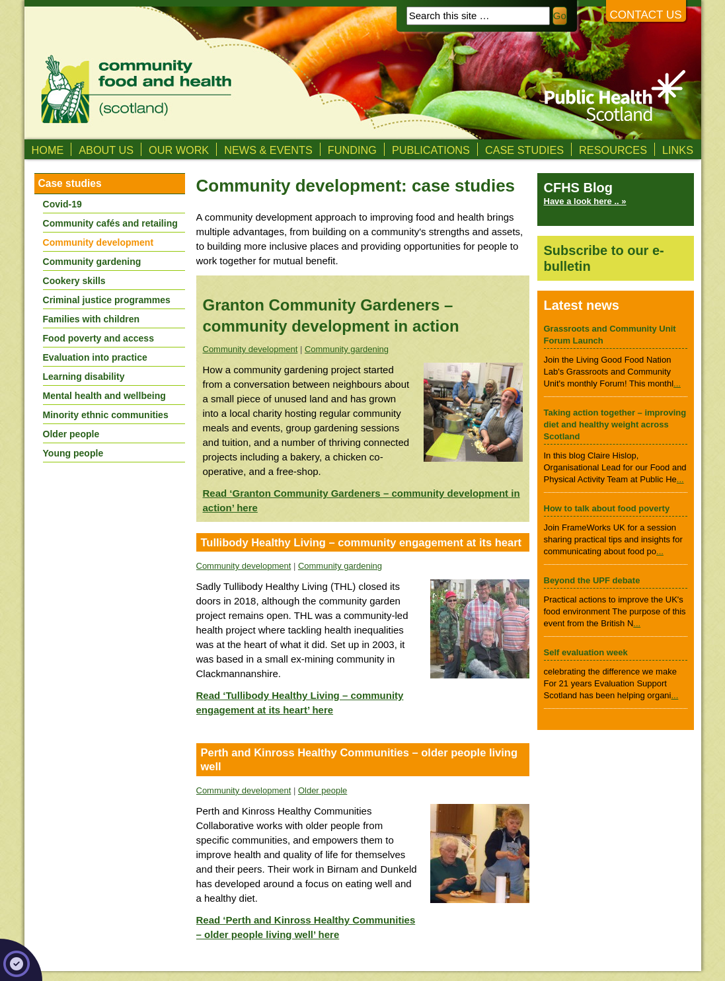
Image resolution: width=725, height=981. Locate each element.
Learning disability (84, 376)
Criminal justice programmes (107, 300)
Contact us (646, 15)
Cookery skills (74, 280)
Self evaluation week (586, 652)
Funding (352, 150)
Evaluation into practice (95, 357)
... (677, 383)
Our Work (179, 150)
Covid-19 (62, 204)
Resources (613, 150)
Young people (73, 453)
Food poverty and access (98, 338)
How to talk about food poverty (607, 508)
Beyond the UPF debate (592, 580)
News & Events (268, 150)
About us (106, 150)
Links (677, 150)
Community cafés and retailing (110, 223)
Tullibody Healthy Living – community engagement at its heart (361, 542)
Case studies (524, 150)
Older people (322, 790)
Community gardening (347, 349)
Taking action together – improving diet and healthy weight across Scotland (615, 424)
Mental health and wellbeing (104, 395)
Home (48, 150)
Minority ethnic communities (106, 415)
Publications (431, 150)
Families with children (91, 319)
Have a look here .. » (585, 201)
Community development (250, 349)
